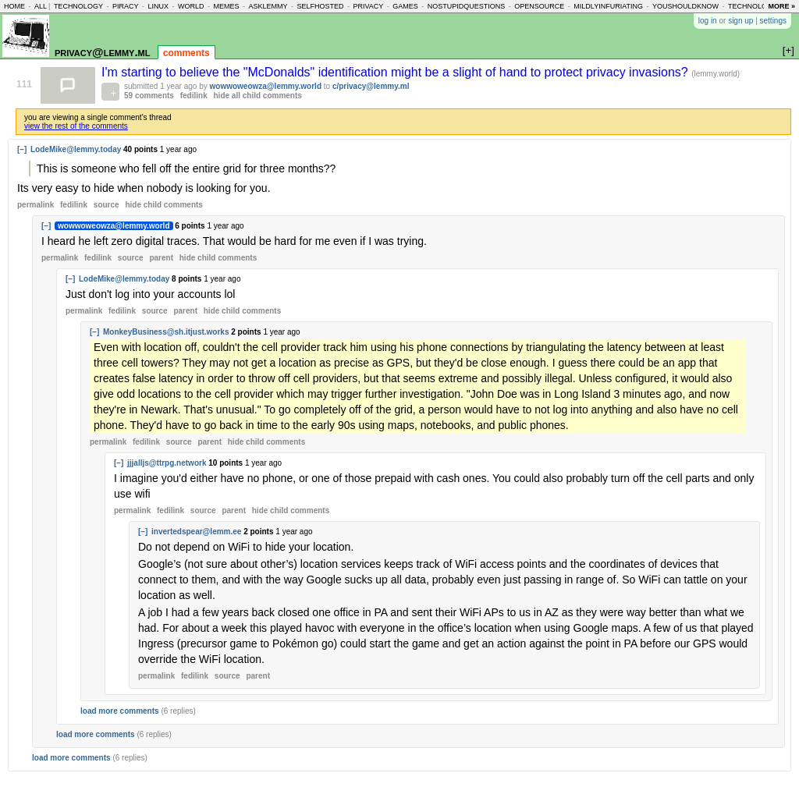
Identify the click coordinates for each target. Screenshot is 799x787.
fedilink (194, 95)
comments (186, 53)
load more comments (119, 711)
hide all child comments (258, 95)
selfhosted (320, 6)
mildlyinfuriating (608, 6)
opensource (539, 6)
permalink (35, 204)
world (191, 6)
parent (161, 257)
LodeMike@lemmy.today (75, 149)
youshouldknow (685, 6)
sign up (740, 20)
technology (78, 6)
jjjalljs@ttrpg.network (166, 463)
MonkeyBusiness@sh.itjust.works (166, 332)
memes (226, 6)
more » (781, 6)
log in (707, 20)
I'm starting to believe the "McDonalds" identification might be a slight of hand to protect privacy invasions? (396, 72)
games (405, 6)
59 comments (149, 95)
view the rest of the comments (76, 126)
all (40, 6)
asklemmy (267, 6)
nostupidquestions (467, 6)
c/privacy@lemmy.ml (371, 86)
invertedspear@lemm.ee (196, 531)
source (106, 204)
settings (773, 20)
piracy (125, 6)
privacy (368, 6)
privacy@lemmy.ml (102, 51)
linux (158, 6)
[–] (22, 149)
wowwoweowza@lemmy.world (265, 86)
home (14, 6)
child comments (163, 204)
